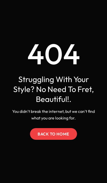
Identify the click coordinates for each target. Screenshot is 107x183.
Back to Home (53, 133)
